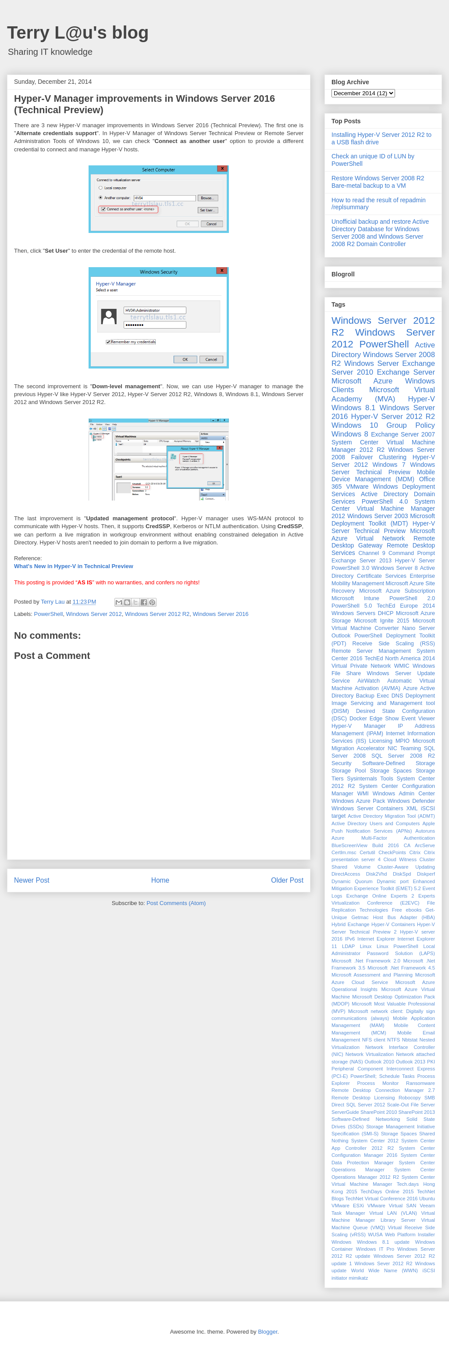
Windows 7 (389, 464)
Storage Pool (348, 771)
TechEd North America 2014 (399, 658)
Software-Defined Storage (398, 763)
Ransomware (420, 1083)
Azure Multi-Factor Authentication (383, 838)
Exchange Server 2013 (361, 561)
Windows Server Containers (367, 808)
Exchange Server (406, 372)
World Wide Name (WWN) (384, 1270)
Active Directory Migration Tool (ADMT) (391, 816)
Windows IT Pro (375, 1249)
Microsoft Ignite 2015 (381, 621)
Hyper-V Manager (358, 726)
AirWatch (368, 681)
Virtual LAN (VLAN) (393, 1213)
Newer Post (32, 880)
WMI (363, 794)
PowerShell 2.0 (412, 598)
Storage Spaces (391, 771)
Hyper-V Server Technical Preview (383, 527)
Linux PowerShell (397, 946)
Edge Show (384, 719)
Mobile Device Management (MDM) (383, 476)
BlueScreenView (349, 845)
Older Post (287, 880)
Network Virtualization (370, 1054)
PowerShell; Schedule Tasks (382, 1076)
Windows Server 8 (394, 568)
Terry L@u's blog (78, 32)
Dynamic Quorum (352, 881)
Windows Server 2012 (94, 614)
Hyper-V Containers (393, 924)
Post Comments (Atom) (176, 903)
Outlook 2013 (410, 1061)
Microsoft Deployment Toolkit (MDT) (383, 519)
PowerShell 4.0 (385, 501)
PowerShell (48, 614)
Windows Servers (353, 613)
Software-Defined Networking (365, 1119)
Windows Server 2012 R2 (157, 614)
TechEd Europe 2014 (406, 606)
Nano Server (418, 628)
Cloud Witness (400, 859)
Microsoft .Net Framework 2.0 (365, 960)
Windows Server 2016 (221, 614)
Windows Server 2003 (377, 515)
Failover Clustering (378, 457)
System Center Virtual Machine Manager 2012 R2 (383, 446)
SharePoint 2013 (417, 1112)
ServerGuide (345, 1112)
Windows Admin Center (404, 794)
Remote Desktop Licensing (363, 1097)
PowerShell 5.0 (351, 606)
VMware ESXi (347, 1205)
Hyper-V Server (415, 561)
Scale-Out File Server (411, 1104)
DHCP (386, 613)
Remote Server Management (371, 651)
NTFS (393, 1039)
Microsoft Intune (355, 598)
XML (412, 808)
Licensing (380, 741)
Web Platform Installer (410, 1234)
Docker (358, 719)
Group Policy (410, 425)
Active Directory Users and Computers (375, 823)
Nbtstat (409, 1039)
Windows (341, 1242)
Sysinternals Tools (370, 779)
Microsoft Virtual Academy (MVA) (383, 394)
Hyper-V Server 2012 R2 (393, 416)
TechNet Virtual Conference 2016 (381, 1198)
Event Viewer (418, 719)
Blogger (267, 1331)
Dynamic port (393, 881)
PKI (431, 1061)
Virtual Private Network (361, 666)
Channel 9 (371, 553)
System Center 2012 (375, 1140)
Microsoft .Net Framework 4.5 (401, 967)
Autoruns (425, 831)
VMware (357, 486)
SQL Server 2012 (365, 1104)
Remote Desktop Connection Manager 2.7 (383, 1090)
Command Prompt (411, 553)
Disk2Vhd (376, 874)
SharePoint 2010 (378, 1112)
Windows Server (371, 363)
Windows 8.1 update (383, 1242)
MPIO (403, 741)
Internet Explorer (376, 938)
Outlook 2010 (379, 1061)
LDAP (348, 946)
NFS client (373, 1039)
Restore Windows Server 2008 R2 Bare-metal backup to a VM (377, 182)
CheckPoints (392, 852)
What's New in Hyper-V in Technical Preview (73, 566)
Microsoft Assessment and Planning (372, 974)
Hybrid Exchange (350, 924)
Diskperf (426, 874)
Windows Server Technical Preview (383, 468)
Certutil (367, 852)
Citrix (415, 852)
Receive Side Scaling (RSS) (394, 644)
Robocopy (409, 1097)
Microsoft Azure (361, 381)
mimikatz (358, 1278)
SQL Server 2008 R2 (403, 756)
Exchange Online (366, 895)
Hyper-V (421, 399)
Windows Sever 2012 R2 (384, 1263)
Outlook (340, 636)
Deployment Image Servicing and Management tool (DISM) (383, 703)
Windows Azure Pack (358, 801)
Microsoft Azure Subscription (397, 591)
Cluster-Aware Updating (406, 867)
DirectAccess (345, 874)
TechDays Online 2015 (386, 1191)
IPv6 (350, 938)
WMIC (402, 666)
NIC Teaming (404, 748)
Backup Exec (372, 696)
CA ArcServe (419, 845)
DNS (397, 696)
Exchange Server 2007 (403, 434)
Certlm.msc (343, 852)
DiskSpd (402, 874)
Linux (366, 946)
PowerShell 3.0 (350, 568)
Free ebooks (407, 909)
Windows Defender (411, 801)
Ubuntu (427, 1198)
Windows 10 (354, 425)
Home (160, 880)
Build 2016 (385, 845)
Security (341, 763)
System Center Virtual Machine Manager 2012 (383, 509)
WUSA (375, 1234)
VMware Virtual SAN (391, 1205)
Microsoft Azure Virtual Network (383, 534)
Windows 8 (349, 434)
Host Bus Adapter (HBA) (404, 917)
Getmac (359, 917)
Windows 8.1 (353, 408)
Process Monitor (378, 1083)
